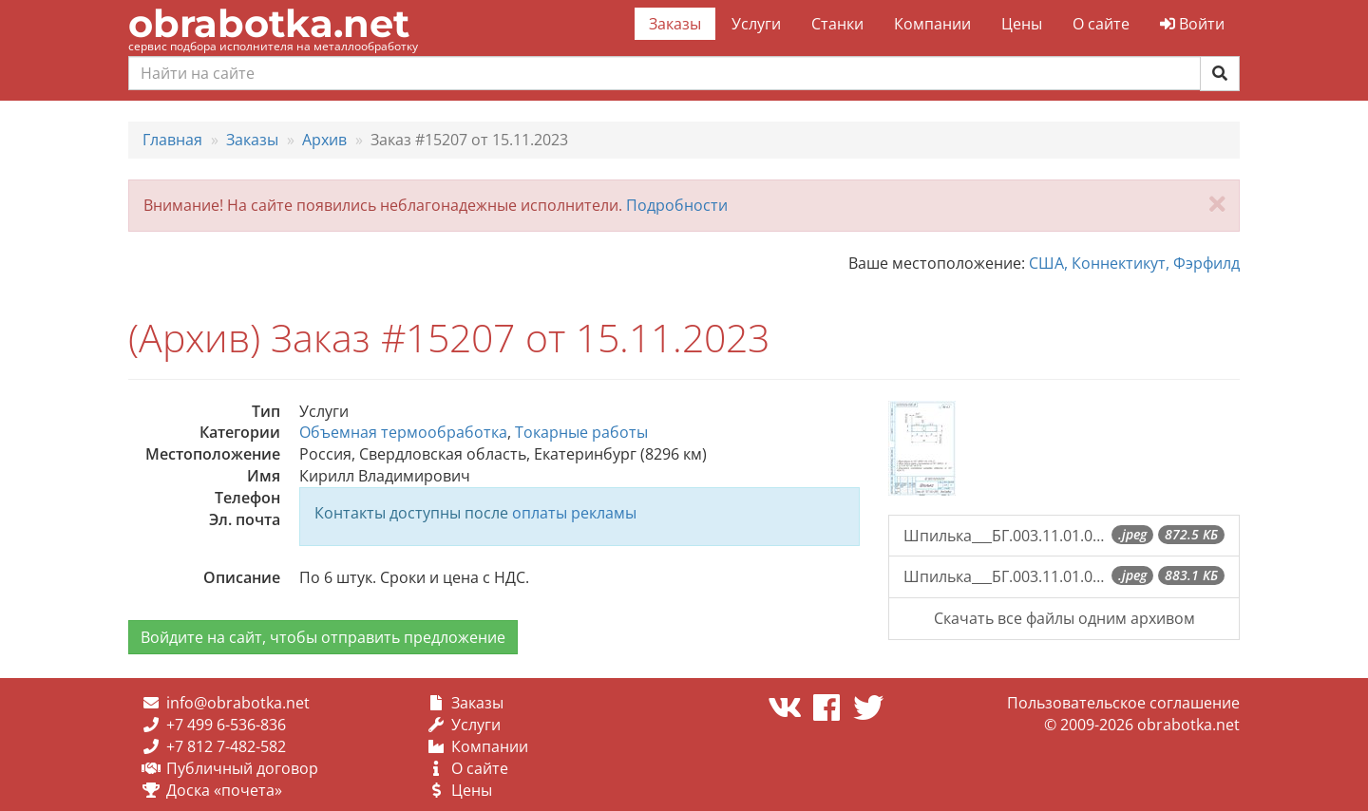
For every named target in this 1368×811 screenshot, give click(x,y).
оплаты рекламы (574, 512)
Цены (1021, 23)
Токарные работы (581, 432)
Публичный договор (242, 768)
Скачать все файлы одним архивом (1064, 618)
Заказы (675, 23)
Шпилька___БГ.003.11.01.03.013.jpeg (1064, 535)
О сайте (1101, 23)
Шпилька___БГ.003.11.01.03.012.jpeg (1064, 576)
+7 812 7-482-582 (226, 746)
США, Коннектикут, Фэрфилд (1134, 263)
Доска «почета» (224, 790)
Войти (1192, 23)
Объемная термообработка (403, 432)
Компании (932, 23)
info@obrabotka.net (238, 702)
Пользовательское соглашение (1123, 702)
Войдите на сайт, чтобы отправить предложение (323, 637)
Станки (837, 23)
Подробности (677, 205)
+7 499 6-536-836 (226, 724)
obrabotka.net (268, 23)
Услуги (756, 23)
